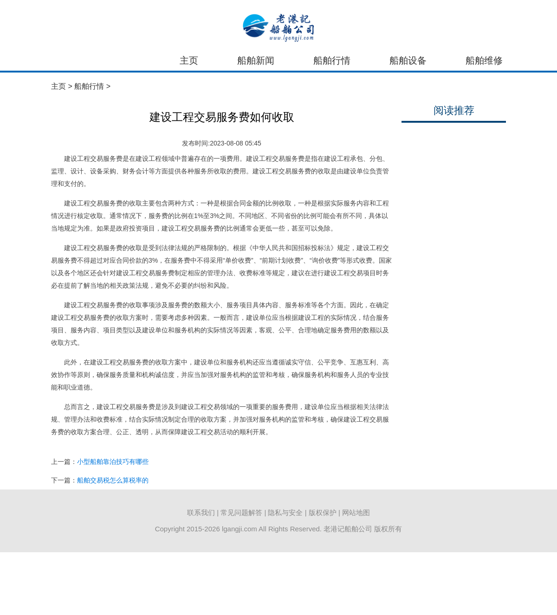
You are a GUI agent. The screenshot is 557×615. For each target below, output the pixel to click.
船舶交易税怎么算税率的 (113, 480)
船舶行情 (331, 60)
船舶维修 (484, 60)
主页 (189, 60)
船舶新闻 (255, 60)
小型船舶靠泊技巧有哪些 (113, 461)
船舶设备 (408, 60)
